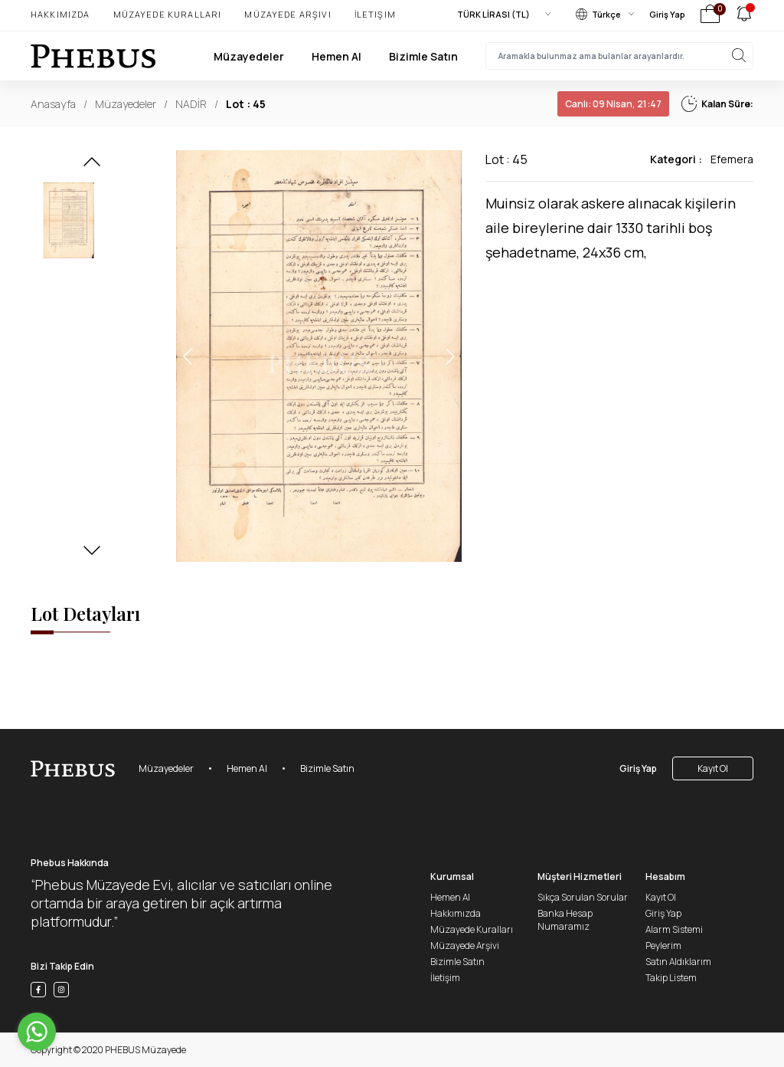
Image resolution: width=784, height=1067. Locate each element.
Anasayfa (53, 104)
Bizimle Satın (423, 56)
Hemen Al (336, 56)
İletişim (375, 14)
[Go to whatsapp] (37, 1032)
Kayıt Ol (712, 768)
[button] (92, 166)
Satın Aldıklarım (678, 961)
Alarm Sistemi (674, 929)
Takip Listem (671, 977)
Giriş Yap (667, 14)
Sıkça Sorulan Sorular (582, 897)
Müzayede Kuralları (167, 14)
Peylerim (663, 945)
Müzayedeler (249, 56)
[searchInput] (619, 56)
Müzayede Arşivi (287, 14)
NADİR (191, 104)
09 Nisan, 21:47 (613, 103)
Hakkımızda (60, 14)
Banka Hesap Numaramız (565, 920)
